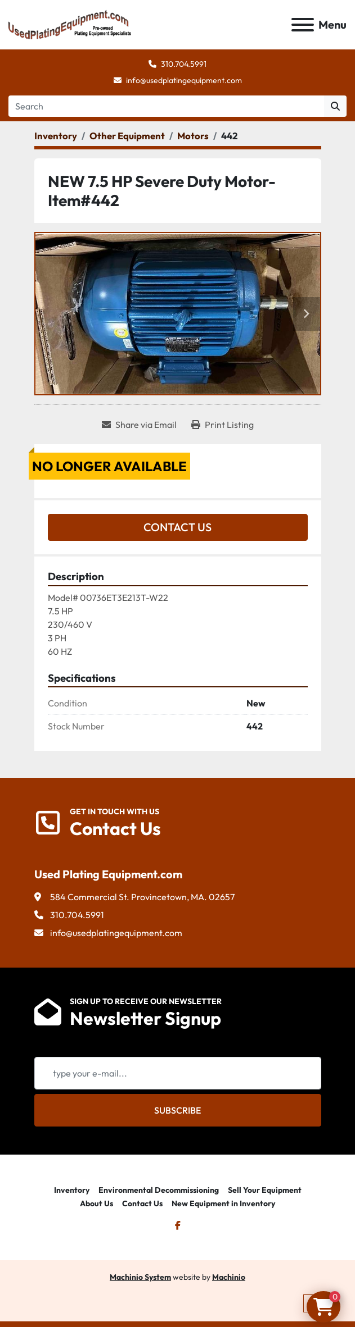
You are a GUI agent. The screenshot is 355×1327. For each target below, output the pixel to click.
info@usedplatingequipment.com (184, 80)
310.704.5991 (183, 64)
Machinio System (140, 1277)
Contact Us (177, 527)
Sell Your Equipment (265, 1190)
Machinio (228, 1277)
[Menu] (302, 24)
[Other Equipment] (127, 136)
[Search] (166, 106)
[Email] (177, 1073)
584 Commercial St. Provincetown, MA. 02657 (142, 896)
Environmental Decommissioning (158, 1190)
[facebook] (178, 1225)
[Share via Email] (139, 424)
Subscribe (177, 1110)
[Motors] (193, 136)
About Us (96, 1203)
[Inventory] (55, 136)
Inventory (71, 1190)
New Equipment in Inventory (223, 1203)
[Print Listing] (222, 424)
